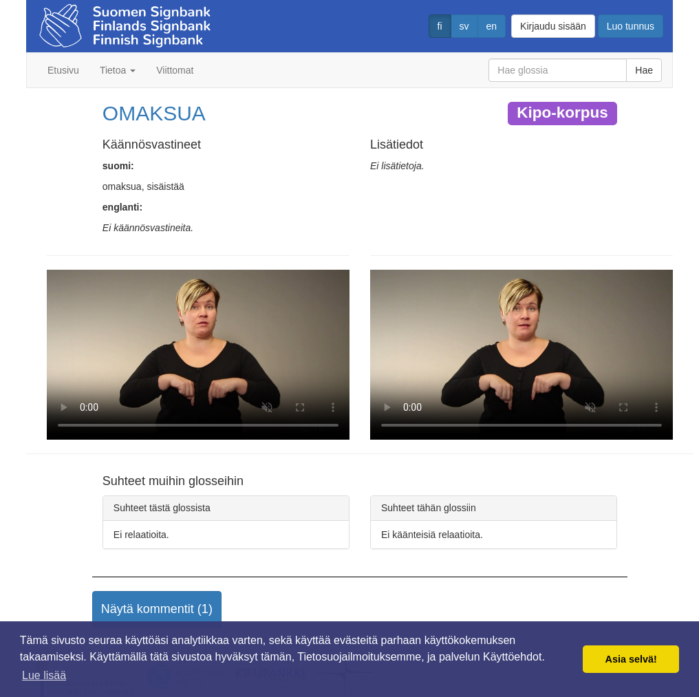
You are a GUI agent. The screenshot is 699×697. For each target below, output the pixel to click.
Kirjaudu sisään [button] (553, 26)
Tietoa (118, 70)
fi (440, 26)
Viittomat (174, 70)
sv (464, 26)
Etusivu (63, 70)
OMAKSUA (154, 113)
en (491, 26)
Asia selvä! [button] (631, 659)
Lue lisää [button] (44, 675)
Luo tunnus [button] (630, 26)
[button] (157, 609)
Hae (644, 70)
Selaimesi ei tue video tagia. (198, 355)
